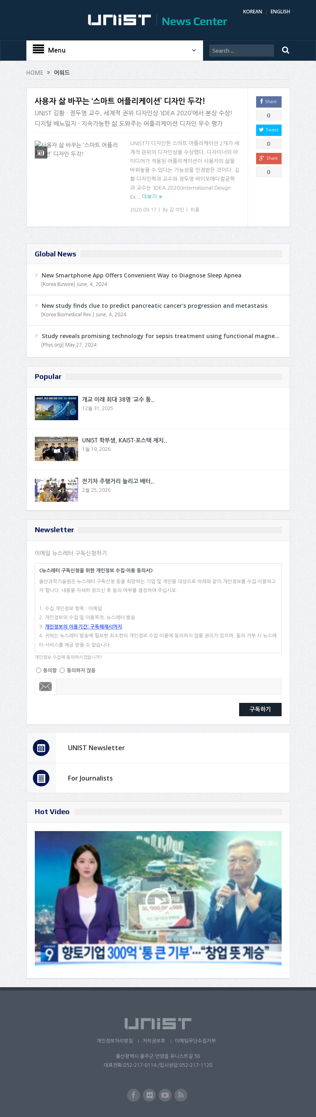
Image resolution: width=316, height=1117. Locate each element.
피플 (194, 209)
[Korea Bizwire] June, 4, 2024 (74, 284)
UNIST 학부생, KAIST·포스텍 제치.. (125, 440)
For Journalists (90, 778)
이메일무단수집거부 (195, 1041)
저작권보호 (153, 1041)
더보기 (149, 196)
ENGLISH (280, 11)
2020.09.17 (143, 209)
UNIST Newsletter (96, 747)
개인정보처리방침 (113, 1041)
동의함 (50, 670)
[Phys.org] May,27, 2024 (69, 345)
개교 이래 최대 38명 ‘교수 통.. (118, 399)
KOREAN (252, 11)
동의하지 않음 (81, 670)
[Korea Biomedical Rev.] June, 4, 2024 (84, 314)
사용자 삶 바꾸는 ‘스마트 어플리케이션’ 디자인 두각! (120, 101)
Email (46, 686)
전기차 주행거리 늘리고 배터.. (118, 481)
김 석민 (176, 209)
